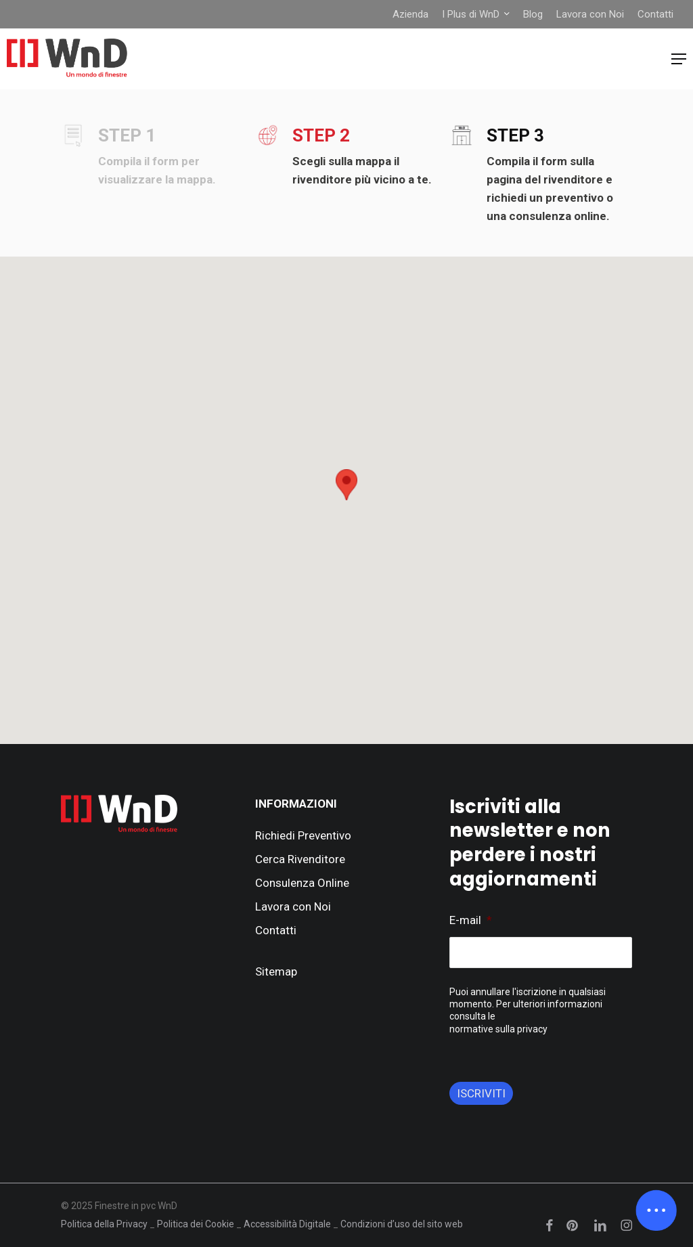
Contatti (275, 930)
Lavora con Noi (293, 906)
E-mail (470, 920)
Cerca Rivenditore (300, 859)
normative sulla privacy (498, 1029)
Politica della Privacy (104, 1224)
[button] (678, 59)
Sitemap (276, 971)
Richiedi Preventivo (303, 835)
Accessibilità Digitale (287, 1224)
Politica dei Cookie (195, 1224)
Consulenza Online (302, 883)
